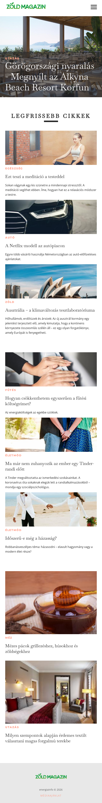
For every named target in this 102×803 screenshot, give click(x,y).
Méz (8, 637)
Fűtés (10, 390)
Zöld (10, 302)
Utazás (12, 58)
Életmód (13, 455)
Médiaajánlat (51, 795)
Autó (10, 237)
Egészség (14, 168)
